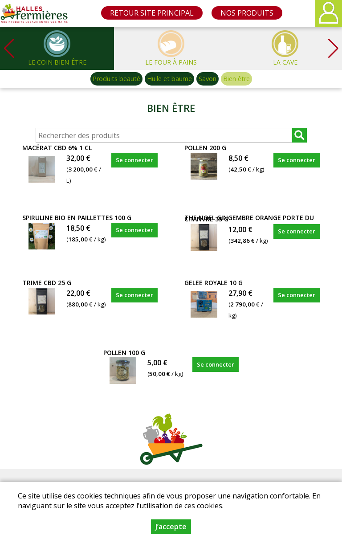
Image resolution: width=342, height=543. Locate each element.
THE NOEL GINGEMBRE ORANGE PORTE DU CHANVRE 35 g (249, 218)
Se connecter (134, 160)
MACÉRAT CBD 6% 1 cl (57, 147)
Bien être (236, 78)
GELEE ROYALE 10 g (213, 282)
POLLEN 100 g (124, 352)
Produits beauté (116, 78)
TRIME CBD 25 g (46, 282)
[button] (333, 48)
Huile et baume (169, 78)
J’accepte (171, 526)
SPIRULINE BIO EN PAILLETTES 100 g (76, 217)
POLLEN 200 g (205, 147)
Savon (207, 78)
